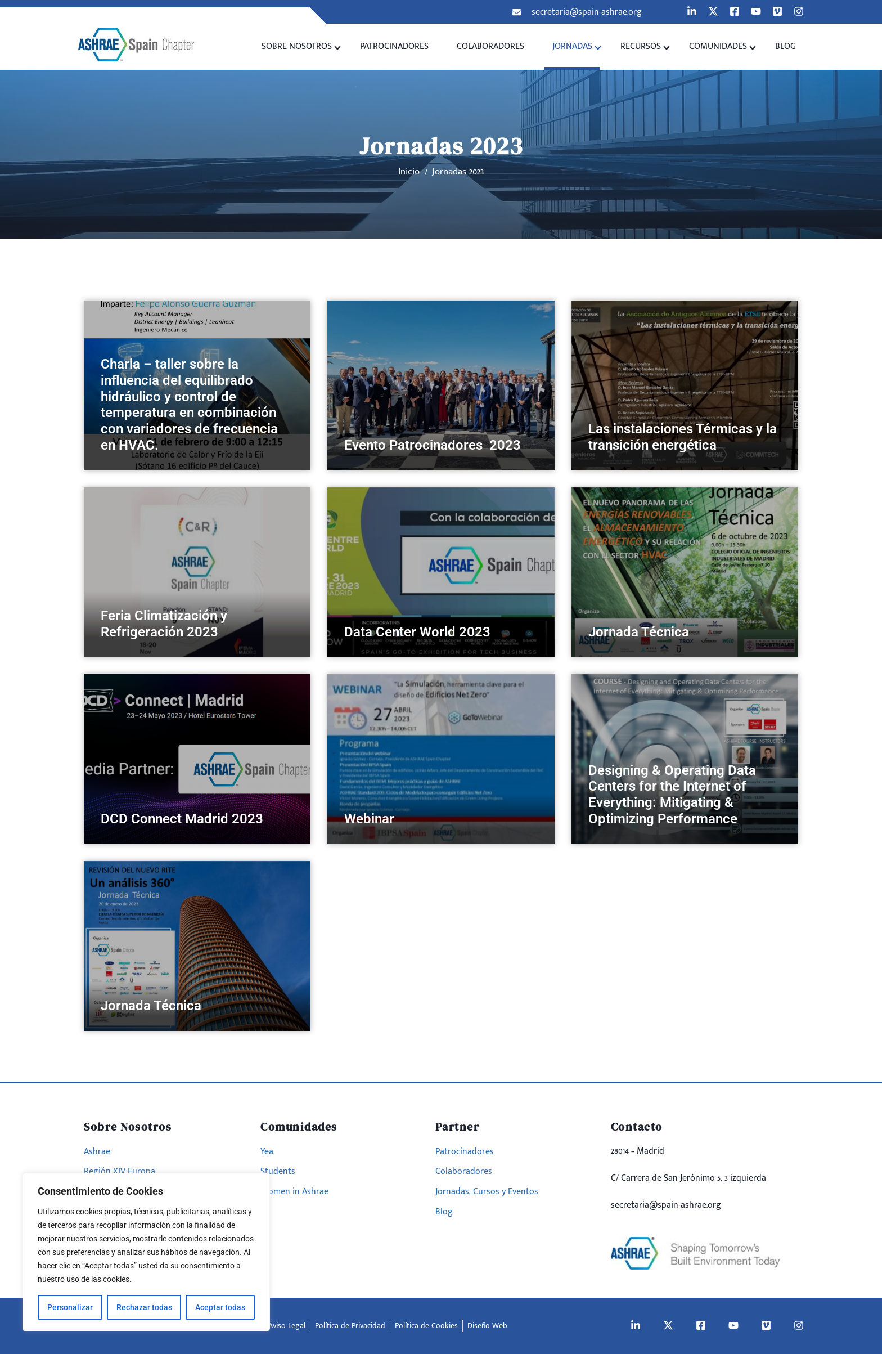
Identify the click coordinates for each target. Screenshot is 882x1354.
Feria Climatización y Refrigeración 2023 (164, 624)
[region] (146, 1252)
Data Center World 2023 (417, 632)
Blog (785, 46)
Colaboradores (490, 46)
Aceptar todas (220, 1307)
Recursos (640, 46)
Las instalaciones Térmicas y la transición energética (682, 437)
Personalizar (70, 1307)
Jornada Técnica (638, 632)
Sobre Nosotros (297, 46)
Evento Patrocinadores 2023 (434, 445)
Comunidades (718, 46)
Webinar (369, 819)
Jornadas (572, 46)
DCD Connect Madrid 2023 (182, 819)
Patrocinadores (394, 46)
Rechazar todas (144, 1307)
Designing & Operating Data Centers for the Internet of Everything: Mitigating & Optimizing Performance (672, 795)
